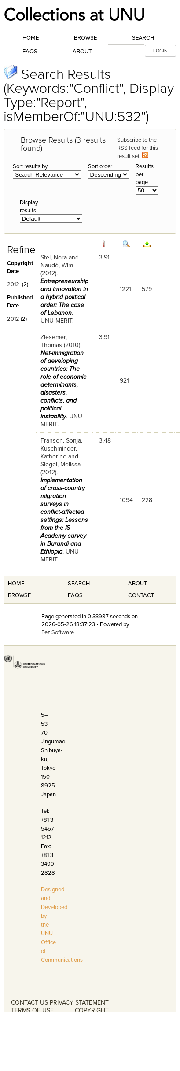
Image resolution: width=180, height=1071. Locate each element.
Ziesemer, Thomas (53, 341)
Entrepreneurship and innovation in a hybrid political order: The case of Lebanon (64, 297)
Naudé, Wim (56, 265)
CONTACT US (29, 1002)
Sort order (100, 166)
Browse (85, 37)
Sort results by (30, 166)
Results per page (145, 174)
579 (147, 289)
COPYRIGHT (92, 1010)
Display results (29, 206)
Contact (141, 595)
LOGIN (160, 51)
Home (30, 37)
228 (147, 500)
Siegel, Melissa (60, 464)
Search (143, 37)
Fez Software (57, 632)
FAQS (75, 595)
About (82, 51)
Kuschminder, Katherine (58, 452)
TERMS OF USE (32, 1010)
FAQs (29, 51)
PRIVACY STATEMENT (79, 1002)
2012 (13, 284)
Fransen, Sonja (60, 440)
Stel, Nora (53, 257)
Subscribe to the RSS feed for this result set (137, 148)
